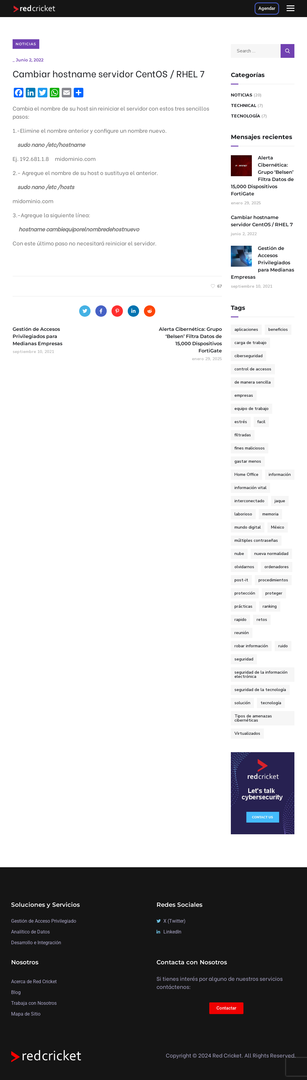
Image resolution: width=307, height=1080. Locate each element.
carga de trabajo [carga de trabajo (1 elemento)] (250, 343)
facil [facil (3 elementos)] (261, 422)
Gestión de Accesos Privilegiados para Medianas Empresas (262, 262)
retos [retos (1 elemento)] (262, 619)
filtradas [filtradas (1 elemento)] (242, 435)
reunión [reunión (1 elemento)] (241, 633)
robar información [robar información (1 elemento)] (251, 646)
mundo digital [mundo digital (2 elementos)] (247, 527)
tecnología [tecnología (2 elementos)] (271, 703)
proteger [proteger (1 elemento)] (273, 593)
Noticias (26, 44)
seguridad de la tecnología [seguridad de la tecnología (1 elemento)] (260, 690)
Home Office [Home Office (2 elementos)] (246, 474)
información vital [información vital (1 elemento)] (250, 488)
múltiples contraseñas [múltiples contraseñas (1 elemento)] (256, 540)
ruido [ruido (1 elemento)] (283, 646)
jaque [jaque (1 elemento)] (280, 501)
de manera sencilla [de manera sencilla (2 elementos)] (252, 382)
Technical (243, 105)
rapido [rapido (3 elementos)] (240, 619)
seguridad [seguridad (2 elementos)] (243, 659)
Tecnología (245, 116)
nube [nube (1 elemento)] (239, 553)
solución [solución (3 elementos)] (242, 703)
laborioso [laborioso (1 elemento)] (243, 514)
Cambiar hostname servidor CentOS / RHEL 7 (262, 221)
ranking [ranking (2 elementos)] (270, 606)
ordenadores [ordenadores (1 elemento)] (276, 567)
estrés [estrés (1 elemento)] (240, 422)
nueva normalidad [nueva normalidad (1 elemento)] (271, 553)
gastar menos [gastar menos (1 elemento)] (247, 461)
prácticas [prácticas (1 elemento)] (243, 606)
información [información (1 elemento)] (280, 474)
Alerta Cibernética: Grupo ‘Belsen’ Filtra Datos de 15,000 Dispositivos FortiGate (262, 176)
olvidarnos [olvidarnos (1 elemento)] (244, 567)
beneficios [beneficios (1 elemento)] (278, 329)
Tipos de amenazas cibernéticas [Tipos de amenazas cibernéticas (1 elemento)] (253, 718)
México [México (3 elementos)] (277, 527)
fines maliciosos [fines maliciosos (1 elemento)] (249, 448)
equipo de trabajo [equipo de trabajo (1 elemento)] (251, 408)
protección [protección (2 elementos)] (244, 593)
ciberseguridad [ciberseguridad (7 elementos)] (248, 356)
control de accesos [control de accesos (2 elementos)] (252, 369)
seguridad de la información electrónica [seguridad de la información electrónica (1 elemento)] (261, 674)
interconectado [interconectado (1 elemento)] (249, 501)
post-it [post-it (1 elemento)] (241, 580)
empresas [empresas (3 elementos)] (243, 395)
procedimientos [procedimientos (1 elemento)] (273, 580)
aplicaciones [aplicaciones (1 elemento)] (246, 329)
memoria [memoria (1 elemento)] (270, 514)
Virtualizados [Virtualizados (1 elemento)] (247, 733)
